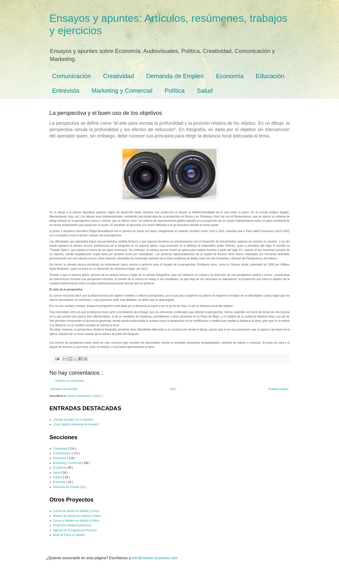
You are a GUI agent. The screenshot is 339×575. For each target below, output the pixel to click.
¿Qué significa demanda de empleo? (76, 424)
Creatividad (118, 76)
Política (175, 90)
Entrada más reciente (64, 389)
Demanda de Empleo (175, 76)
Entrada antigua (278, 389)
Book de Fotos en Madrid (69, 535)
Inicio (173, 389)
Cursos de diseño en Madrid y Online (76, 511)
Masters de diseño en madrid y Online (77, 516)
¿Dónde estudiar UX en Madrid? (73, 419)
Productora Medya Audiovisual (72, 525)
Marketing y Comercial (122, 90)
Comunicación (71, 76)
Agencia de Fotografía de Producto (75, 530)
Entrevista (65, 90)
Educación (270, 76)
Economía (230, 76)
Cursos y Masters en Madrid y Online (76, 520)
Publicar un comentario (69, 380)
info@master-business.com (155, 558)
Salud (205, 90)
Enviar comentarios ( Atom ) (84, 396)
